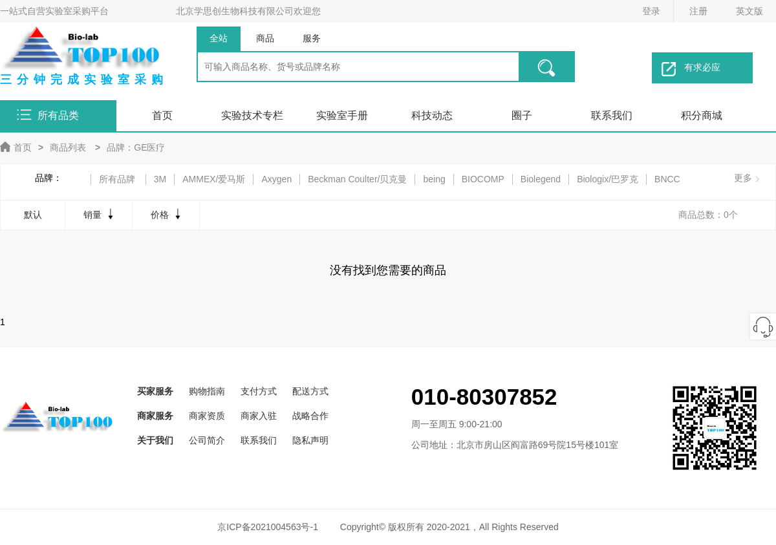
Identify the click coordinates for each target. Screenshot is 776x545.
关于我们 (155, 440)
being (434, 179)
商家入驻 (259, 416)
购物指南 (207, 391)
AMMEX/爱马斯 (213, 179)
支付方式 (259, 391)
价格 (167, 214)
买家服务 (155, 391)
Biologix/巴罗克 (607, 179)
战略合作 (310, 416)
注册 (698, 11)
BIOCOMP (483, 179)
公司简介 (207, 440)
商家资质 (207, 416)
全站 (219, 38)
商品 (265, 38)
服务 (312, 38)
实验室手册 (342, 115)
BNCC (667, 179)
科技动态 (432, 115)
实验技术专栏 (252, 115)
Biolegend (541, 179)
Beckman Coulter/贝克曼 (357, 179)
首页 (162, 115)
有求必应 (691, 69)
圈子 (522, 115)
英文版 (749, 11)
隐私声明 (310, 440)
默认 (33, 214)
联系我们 (611, 115)
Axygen (276, 179)
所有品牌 (117, 179)
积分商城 (701, 115)
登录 (651, 11)
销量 (99, 214)
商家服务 (155, 416)
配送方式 (310, 391)
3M (160, 179)
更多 (743, 178)
